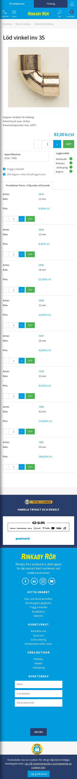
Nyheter (38, 615)
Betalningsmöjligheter (38, 603)
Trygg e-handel (38, 607)
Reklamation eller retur (38, 643)
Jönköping (38, 667)
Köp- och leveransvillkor (38, 598)
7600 (41, 406)
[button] (4, 13)
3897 (41, 336)
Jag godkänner (38, 774)
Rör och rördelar (23, 23)
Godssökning (38, 639)
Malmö (38, 663)
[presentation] (44, 716)
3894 (41, 229)
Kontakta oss (38, 631)
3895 (41, 265)
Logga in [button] (72, 4)
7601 (41, 442)
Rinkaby (38, 659)
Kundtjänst (38, 611)
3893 (41, 194)
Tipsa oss (38, 635)
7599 (41, 371)
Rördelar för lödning (44, 23)
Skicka (38, 732)
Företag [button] (51, 3)
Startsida (7, 23)
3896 (41, 300)
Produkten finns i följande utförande (28, 185)
